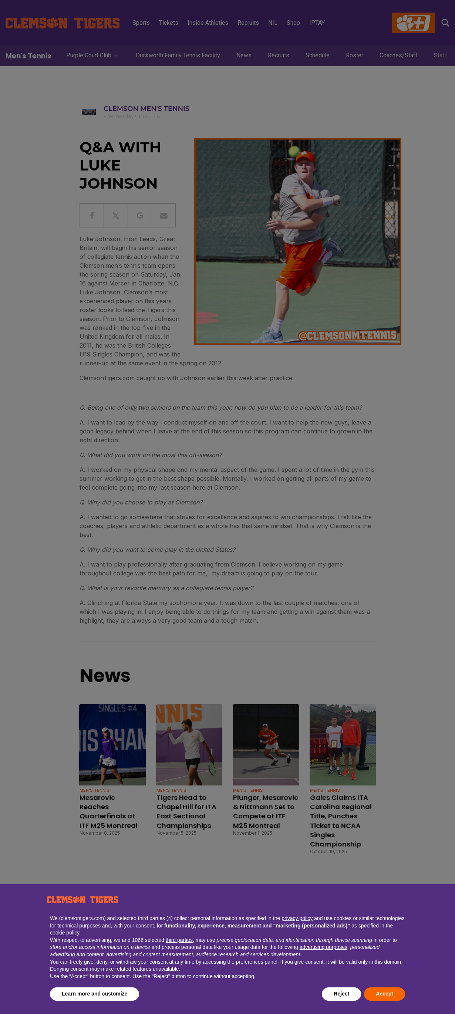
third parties (179, 940)
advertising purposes (323, 947)
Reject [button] (341, 994)
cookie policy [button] (64, 933)
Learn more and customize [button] (94, 994)
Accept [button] (384, 994)
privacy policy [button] (297, 918)
